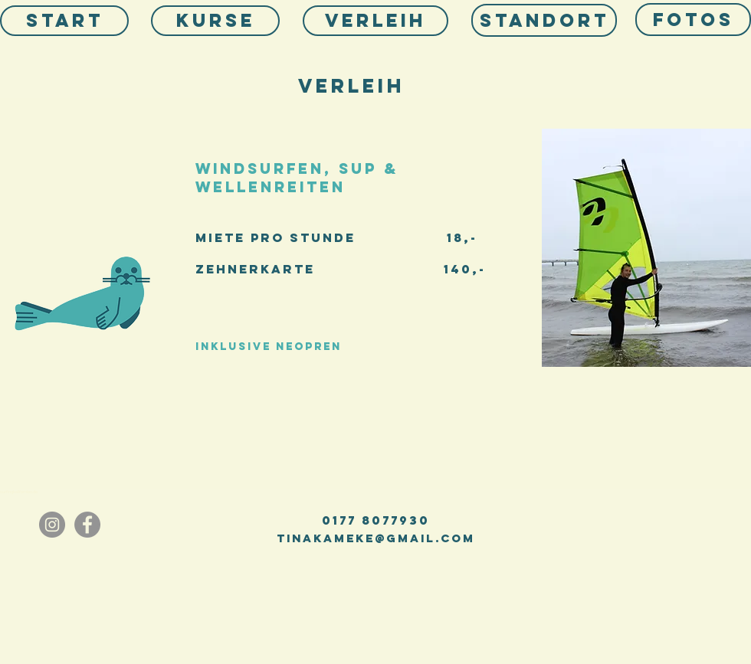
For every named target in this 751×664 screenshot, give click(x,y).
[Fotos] (693, 19)
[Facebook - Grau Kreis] (87, 525)
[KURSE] (215, 20)
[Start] (64, 20)
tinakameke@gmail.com (376, 538)
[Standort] (544, 20)
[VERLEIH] (375, 20)
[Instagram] (52, 525)
